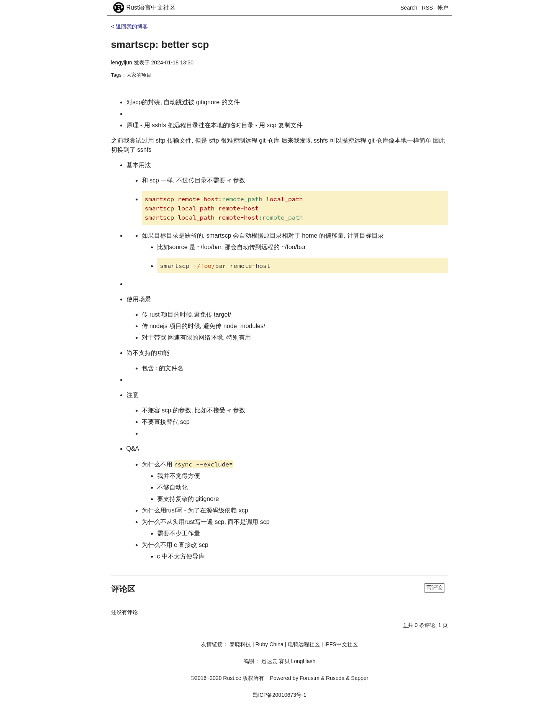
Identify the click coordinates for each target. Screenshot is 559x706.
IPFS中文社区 (341, 644)
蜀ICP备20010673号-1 (279, 695)
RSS (427, 8)
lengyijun (121, 62)
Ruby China (270, 644)
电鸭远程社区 (304, 644)
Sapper (359, 678)
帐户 (443, 8)
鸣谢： (252, 661)
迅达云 (269, 661)
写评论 (434, 588)
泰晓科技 (240, 644)
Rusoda (335, 678)
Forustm (309, 678)
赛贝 (284, 661)
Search (408, 8)
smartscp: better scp (160, 44)
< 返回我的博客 (129, 26)
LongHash (303, 661)
